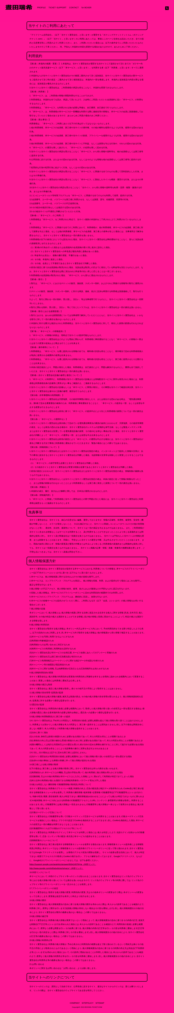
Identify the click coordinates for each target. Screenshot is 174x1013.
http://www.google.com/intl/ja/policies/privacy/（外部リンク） (56, 868)
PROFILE (41, 7)
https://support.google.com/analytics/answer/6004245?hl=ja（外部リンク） (62, 864)
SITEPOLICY (87, 1003)
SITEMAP (99, 1003)
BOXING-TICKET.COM (93, 1007)
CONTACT (74, 7)
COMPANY (75, 1003)
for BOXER (86, 7)
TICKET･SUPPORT (57, 7)
